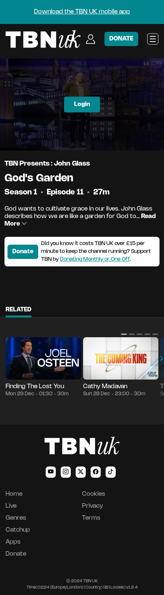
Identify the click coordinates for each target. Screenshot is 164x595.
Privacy (92, 506)
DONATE (121, 39)
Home (14, 494)
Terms (91, 518)
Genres (16, 518)
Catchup (18, 530)
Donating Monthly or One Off (95, 259)
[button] (124, 334)
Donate (22, 251)
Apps (13, 542)
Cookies (93, 494)
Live (11, 506)
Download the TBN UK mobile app (82, 12)
